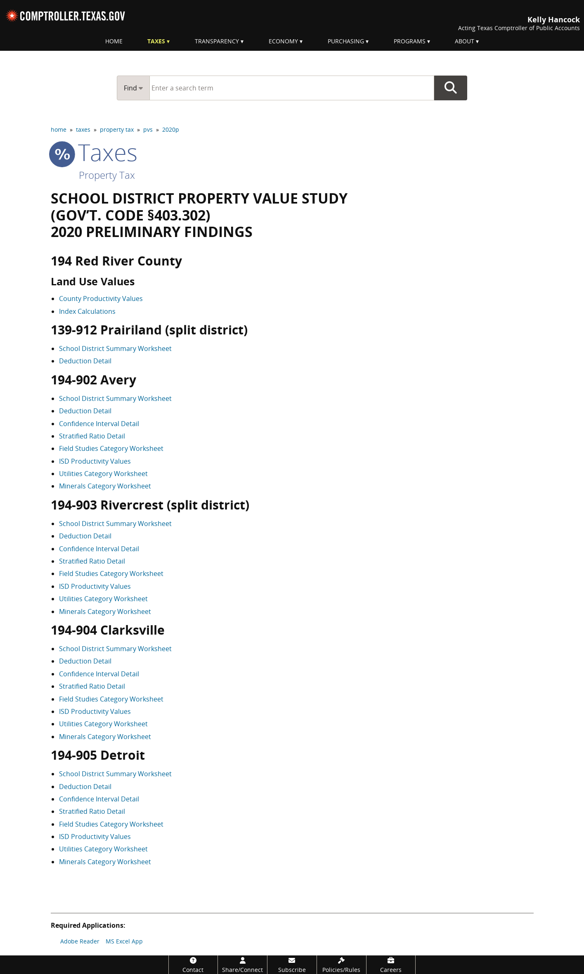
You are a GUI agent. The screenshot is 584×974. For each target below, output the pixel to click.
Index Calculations (87, 311)
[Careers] (391, 964)
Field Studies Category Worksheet (111, 448)
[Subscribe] (292, 964)
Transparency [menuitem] (217, 41)
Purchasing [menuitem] (346, 41)
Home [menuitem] (114, 41)
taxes (83, 129)
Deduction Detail (85, 360)
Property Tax (107, 175)
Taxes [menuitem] (156, 41)
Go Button (450, 88)
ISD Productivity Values (95, 461)
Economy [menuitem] (283, 41)
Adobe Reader (79, 941)
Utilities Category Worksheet (103, 473)
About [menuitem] (464, 41)
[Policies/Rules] (341, 964)
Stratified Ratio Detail (92, 436)
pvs (148, 129)
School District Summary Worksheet (115, 348)
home (58, 129)
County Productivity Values (101, 298)
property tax (117, 129)
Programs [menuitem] (410, 41)
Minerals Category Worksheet (105, 486)
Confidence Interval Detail (99, 423)
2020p (170, 129)
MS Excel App (124, 941)
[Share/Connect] (242, 964)
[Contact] (193, 964)
